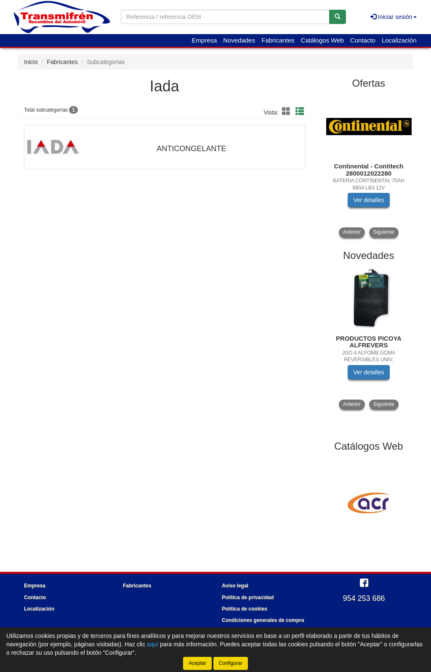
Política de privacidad (248, 597)
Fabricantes (277, 40)
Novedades (239, 40)
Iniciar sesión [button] (393, 16)
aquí (152, 644)
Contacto (362, 40)
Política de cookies (244, 609)
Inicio (31, 62)
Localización (399, 40)
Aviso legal (235, 586)
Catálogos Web (322, 40)
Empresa (204, 40)
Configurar (230, 663)
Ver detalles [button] (368, 200)
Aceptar (197, 663)
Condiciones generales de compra (263, 620)
